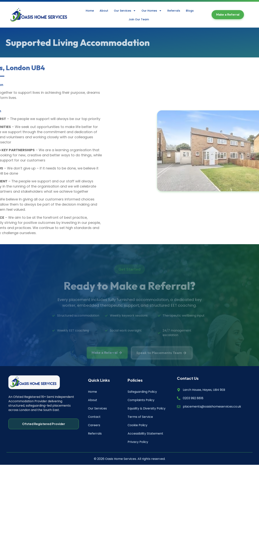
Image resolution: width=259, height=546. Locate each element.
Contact (94, 417)
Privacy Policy (138, 442)
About (104, 11)
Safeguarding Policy (142, 391)
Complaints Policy (141, 400)
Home (90, 11)
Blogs (190, 11)
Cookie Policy (137, 425)
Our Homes (151, 10)
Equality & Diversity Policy (146, 408)
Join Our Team (139, 19)
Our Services (125, 10)
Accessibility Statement (145, 433)
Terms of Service (140, 417)
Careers (94, 425)
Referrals (173, 11)
